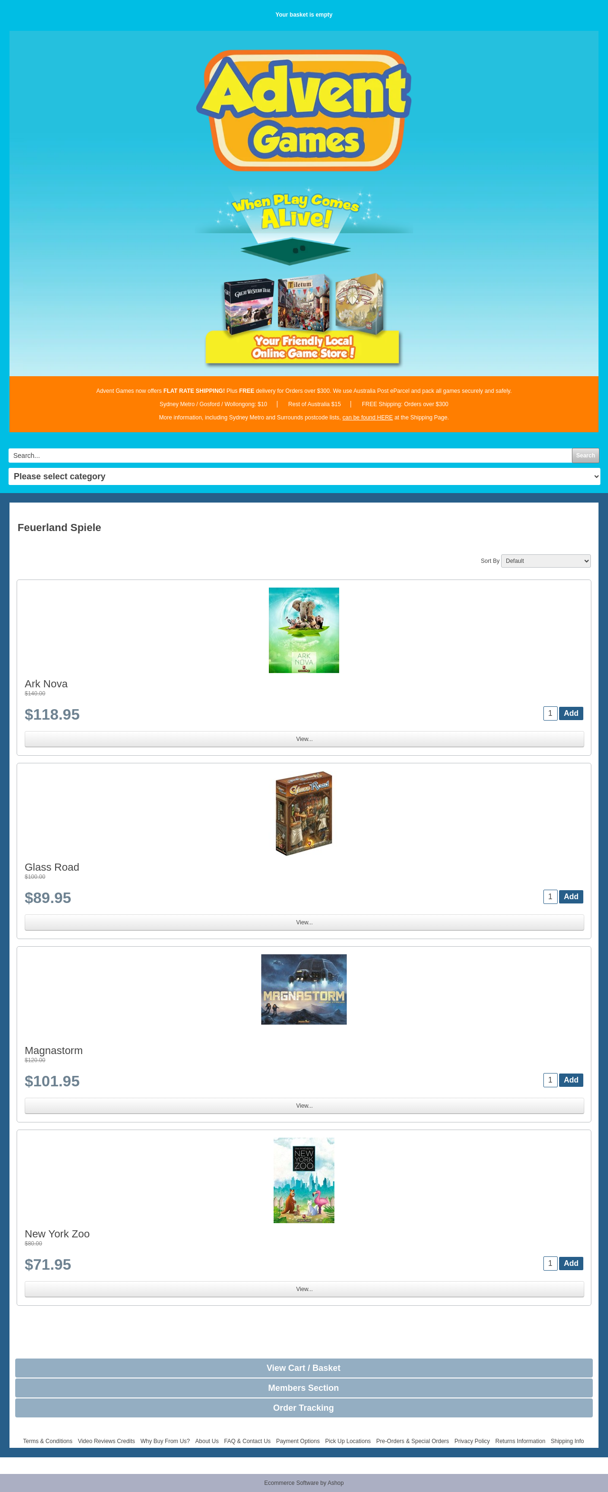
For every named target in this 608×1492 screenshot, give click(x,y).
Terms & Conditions (47, 1441)
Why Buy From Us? (165, 1441)
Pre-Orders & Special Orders (412, 1441)
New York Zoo (57, 1234)
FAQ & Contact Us (247, 1441)
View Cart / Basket (303, 1368)
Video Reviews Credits (106, 1441)
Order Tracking (303, 1408)
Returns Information (520, 1441)
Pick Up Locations (348, 1441)
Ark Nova (46, 684)
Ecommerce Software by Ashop (303, 1483)
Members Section (303, 1388)
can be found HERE (367, 417)
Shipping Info (567, 1441)
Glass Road (52, 867)
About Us (206, 1441)
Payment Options (298, 1441)
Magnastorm (54, 1050)
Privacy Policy (472, 1441)
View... (304, 739)
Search (585, 455)
